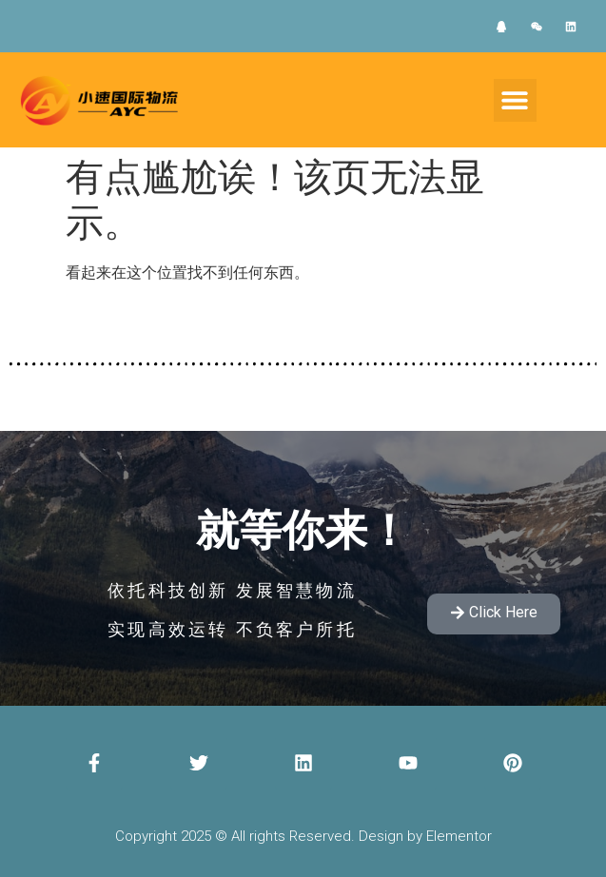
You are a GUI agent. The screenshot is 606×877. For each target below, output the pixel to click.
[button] (515, 100)
